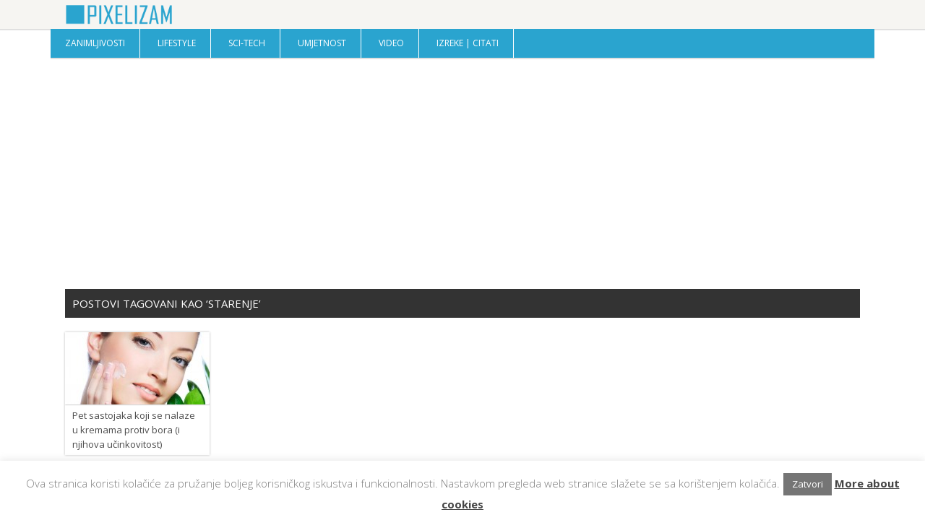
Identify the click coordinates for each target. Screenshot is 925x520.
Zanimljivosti (95, 43)
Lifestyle (177, 43)
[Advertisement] (462, 173)
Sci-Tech (246, 43)
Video (391, 43)
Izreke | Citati (467, 43)
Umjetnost (322, 43)
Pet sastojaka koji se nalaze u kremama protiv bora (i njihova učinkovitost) (133, 430)
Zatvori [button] (807, 483)
